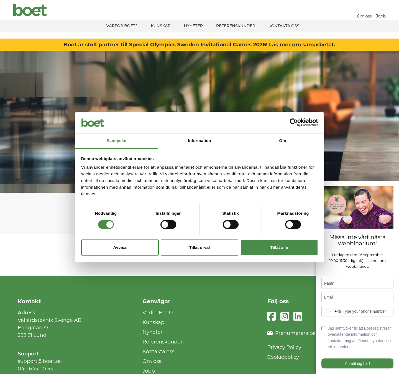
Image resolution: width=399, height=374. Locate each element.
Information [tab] (199, 140)
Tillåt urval (199, 247)
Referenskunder (235, 25)
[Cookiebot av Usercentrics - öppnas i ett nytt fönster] (294, 122)
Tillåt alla (279, 247)
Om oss (364, 16)
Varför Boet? (122, 25)
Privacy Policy (284, 347)
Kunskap (160, 25)
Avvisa (120, 247)
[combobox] (331, 311)
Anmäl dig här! (357, 363)
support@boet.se (39, 361)
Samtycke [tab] (116, 140)
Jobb (381, 16)
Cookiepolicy (283, 357)
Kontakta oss (283, 25)
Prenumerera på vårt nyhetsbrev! (312, 333)
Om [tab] (282, 140)
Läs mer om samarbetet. (302, 44)
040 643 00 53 (35, 369)
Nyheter (193, 25)
